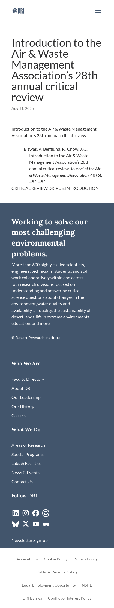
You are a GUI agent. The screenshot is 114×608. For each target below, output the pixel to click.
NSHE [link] (87, 585)
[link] (18, 10)
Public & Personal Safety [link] (57, 572)
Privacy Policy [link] (85, 559)
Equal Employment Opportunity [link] (49, 585)
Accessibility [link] (27, 559)
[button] (98, 14)
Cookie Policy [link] (55, 559)
